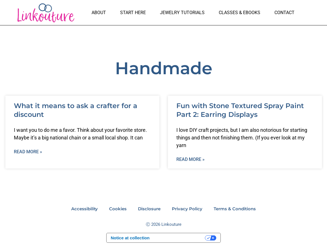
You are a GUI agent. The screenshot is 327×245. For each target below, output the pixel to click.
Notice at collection (130, 238)
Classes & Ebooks (239, 12)
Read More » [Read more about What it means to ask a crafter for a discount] (28, 151)
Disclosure (149, 208)
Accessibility (84, 208)
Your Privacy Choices (180, 238)
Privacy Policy (187, 208)
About (99, 12)
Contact (284, 12)
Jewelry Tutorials (182, 12)
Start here (133, 12)
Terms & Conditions (235, 208)
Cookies (118, 208)
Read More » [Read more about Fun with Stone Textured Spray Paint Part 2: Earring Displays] (190, 159)
